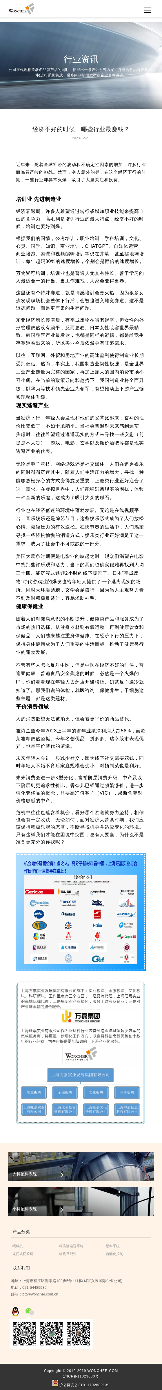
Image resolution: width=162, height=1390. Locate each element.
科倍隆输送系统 (71, 1246)
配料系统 (113, 1246)
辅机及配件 (68, 1254)
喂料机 (17, 1246)
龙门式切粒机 (22, 1254)
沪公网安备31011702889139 (81, 1383)
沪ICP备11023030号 (81, 1376)
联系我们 (21, 1267)
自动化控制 (114, 1254)
